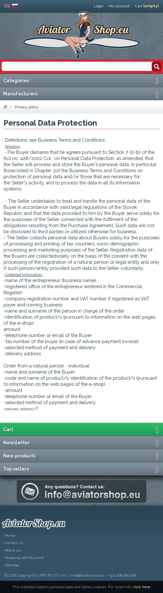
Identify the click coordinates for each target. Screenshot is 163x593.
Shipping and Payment (24, 557)
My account (119, 6)
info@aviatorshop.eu (87, 575)
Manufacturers (20, 93)
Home (10, 535)
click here (141, 587)
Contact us (14, 543)
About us (13, 550)
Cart (147, 6)
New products (19, 455)
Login (98, 6)
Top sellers (16, 469)
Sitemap (12, 565)
